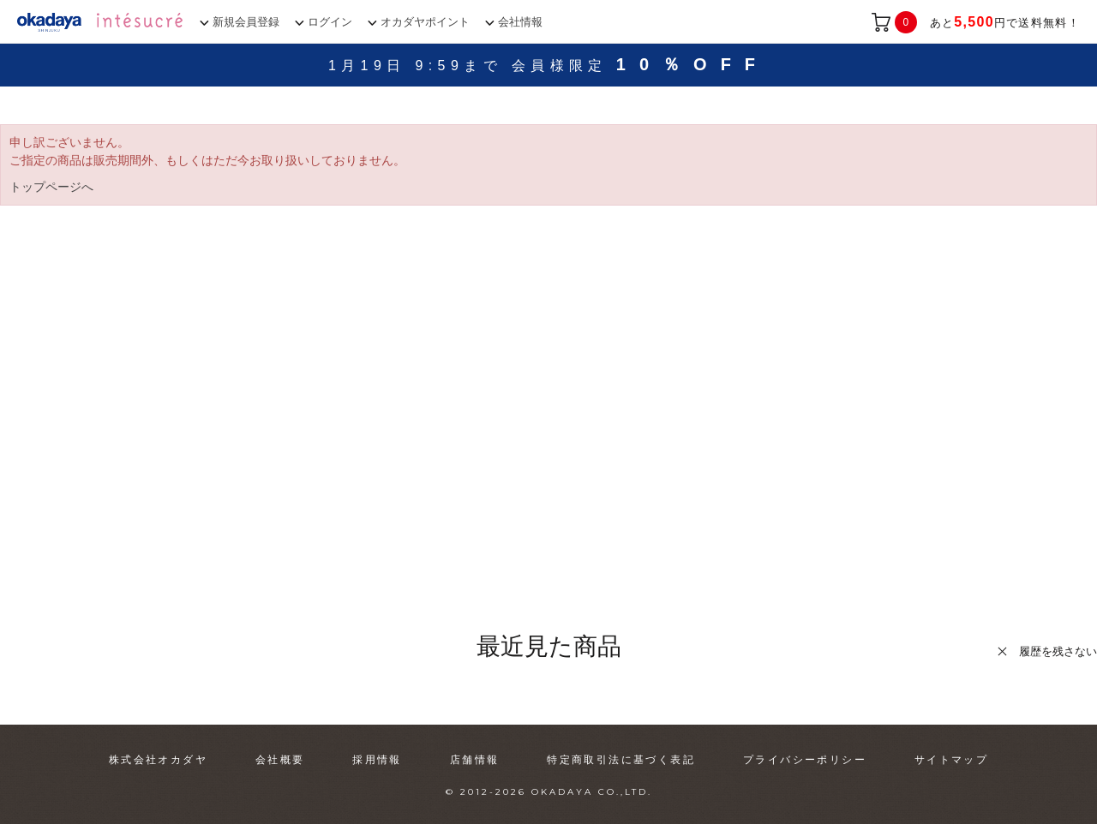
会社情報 (520, 21)
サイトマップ (951, 760)
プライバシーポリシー (804, 760)
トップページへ (51, 187)
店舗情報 (475, 760)
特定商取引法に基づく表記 (621, 760)
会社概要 (280, 760)
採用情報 (377, 760)
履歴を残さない (1058, 651)
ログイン (330, 21)
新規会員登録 (246, 21)
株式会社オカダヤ (158, 760)
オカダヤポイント (425, 21)
